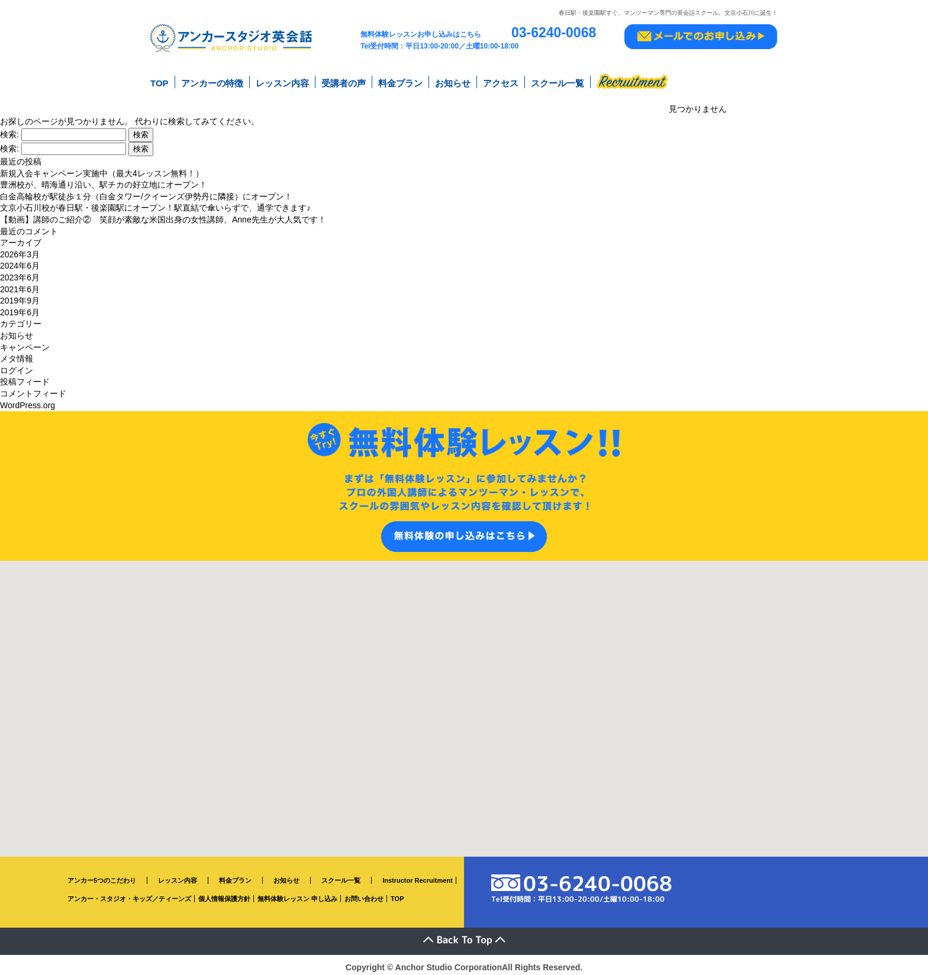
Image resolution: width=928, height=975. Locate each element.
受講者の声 (343, 82)
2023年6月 (20, 273)
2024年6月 (20, 262)
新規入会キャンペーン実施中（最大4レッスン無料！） (102, 169)
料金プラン (400, 82)
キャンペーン (25, 343)
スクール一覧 (557, 82)
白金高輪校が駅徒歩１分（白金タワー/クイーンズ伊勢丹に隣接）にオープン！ (146, 192)
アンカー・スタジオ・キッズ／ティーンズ (129, 894)
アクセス (500, 82)
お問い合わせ (364, 894)
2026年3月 (20, 250)
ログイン (16, 366)
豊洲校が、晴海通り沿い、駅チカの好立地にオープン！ (103, 180)
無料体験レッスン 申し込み (297, 894)
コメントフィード (33, 389)
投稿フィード (25, 377)
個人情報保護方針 (224, 894)
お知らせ (453, 82)
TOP (159, 82)
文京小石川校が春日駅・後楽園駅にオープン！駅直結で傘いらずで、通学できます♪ (155, 204)
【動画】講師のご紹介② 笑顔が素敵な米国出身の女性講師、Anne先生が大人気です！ (163, 215)
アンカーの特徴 (212, 82)
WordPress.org (27, 401)
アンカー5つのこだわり (101, 876)
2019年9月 (20, 296)
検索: (9, 130)
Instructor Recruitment (417, 876)
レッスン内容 (282, 82)
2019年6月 (20, 308)
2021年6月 (20, 285)
